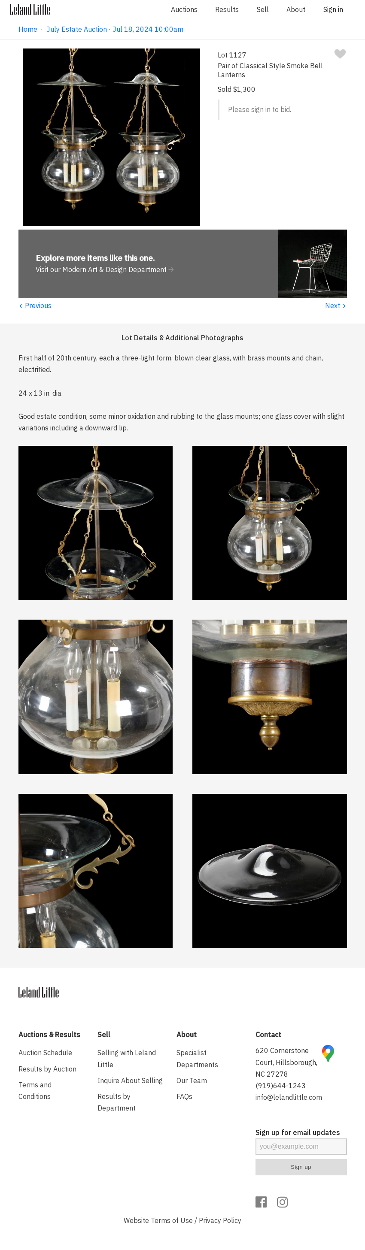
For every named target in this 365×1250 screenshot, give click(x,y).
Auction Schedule (45, 1052)
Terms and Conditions (35, 1091)
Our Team (191, 1080)
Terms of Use (172, 1220)
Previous (35, 305)
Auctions (184, 9)
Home (27, 29)
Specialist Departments (197, 1058)
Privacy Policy (220, 1220)
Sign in (333, 9)
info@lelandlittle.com (288, 1097)
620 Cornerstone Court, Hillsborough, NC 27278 (286, 1062)
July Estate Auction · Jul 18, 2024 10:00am (114, 29)
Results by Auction (47, 1069)
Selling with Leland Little (126, 1058)
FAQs (184, 1096)
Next (336, 305)
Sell (263, 9)
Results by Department (116, 1102)
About (295, 9)
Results (227, 9)
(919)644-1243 (280, 1085)
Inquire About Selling (130, 1080)
